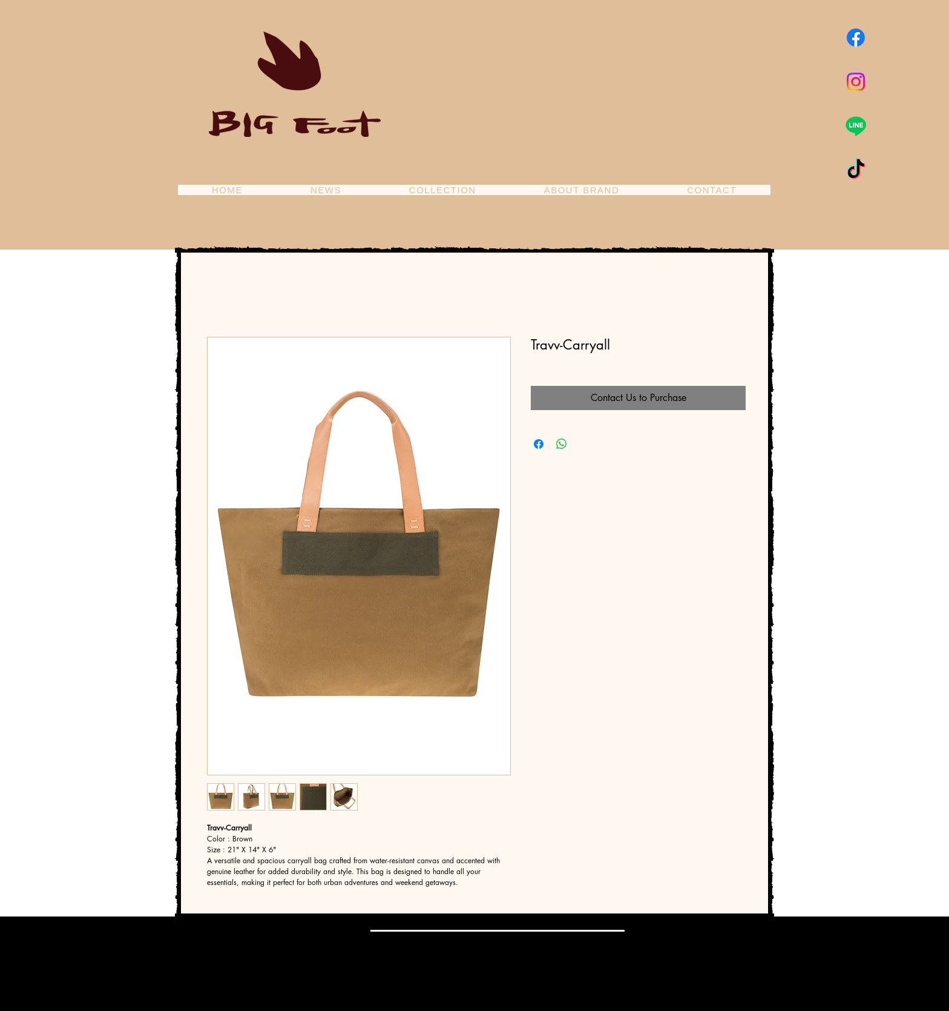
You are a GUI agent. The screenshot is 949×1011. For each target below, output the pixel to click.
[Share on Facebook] (538, 444)
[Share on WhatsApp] (561, 444)
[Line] (856, 126)
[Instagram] (856, 82)
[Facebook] (856, 37)
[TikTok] (856, 170)
